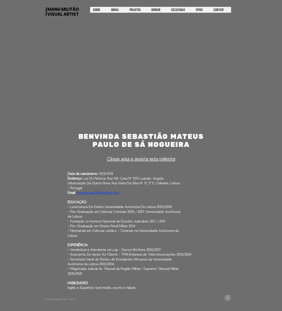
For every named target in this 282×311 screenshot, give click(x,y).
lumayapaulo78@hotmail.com (98, 193)
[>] (227, 298)
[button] (141, 81)
